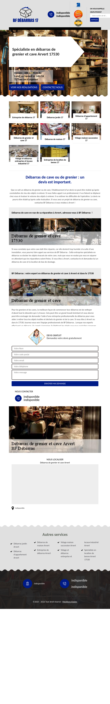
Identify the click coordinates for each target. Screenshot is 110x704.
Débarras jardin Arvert (20, 545)
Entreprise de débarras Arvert (44, 551)
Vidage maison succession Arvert (68, 544)
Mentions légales (69, 602)
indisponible (63, 12)
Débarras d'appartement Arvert (20, 554)
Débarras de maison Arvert (43, 544)
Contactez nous (53, 87)
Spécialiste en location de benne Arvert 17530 (90, 555)
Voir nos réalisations (24, 87)
